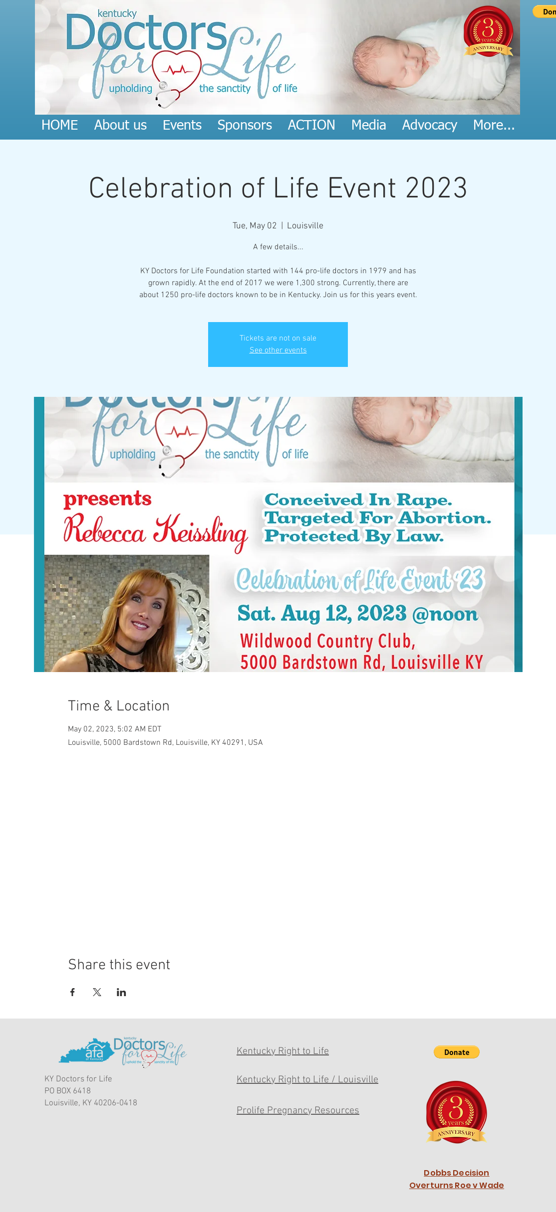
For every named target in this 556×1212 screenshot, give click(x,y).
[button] (457, 1051)
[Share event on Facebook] (72, 992)
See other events (278, 350)
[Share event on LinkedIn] (121, 992)
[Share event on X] (97, 992)
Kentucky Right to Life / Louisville (307, 1080)
